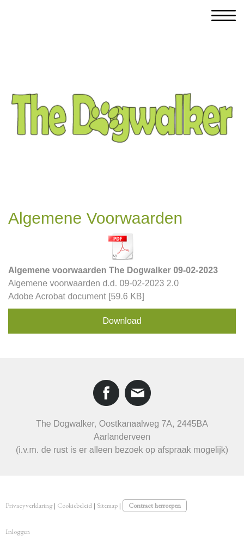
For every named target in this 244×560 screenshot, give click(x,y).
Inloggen (17, 531)
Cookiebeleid (74, 505)
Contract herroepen (155, 505)
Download (121, 320)
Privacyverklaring (28, 505)
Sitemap (107, 505)
